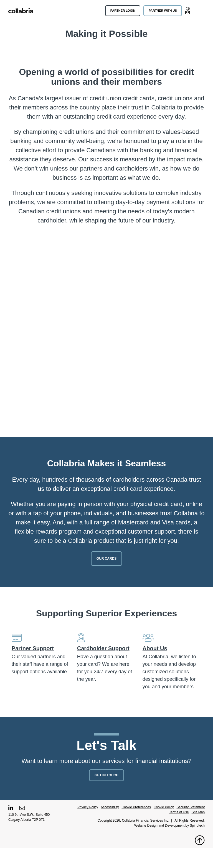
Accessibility (110, 807)
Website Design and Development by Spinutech (169, 825)
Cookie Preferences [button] (136, 807)
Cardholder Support (103, 648)
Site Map (198, 812)
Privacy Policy (87, 807)
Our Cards (107, 559)
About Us (155, 648)
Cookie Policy (164, 807)
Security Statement (191, 807)
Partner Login (122, 10)
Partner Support (33, 648)
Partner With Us (163, 10)
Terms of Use (179, 812)
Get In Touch (106, 775)
